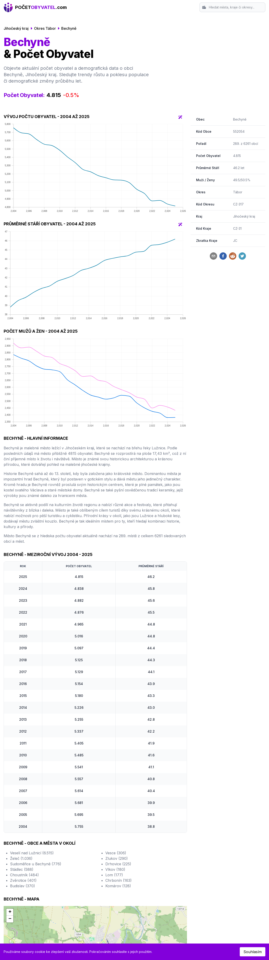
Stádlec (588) (21, 869)
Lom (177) (114, 875)
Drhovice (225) (118, 864)
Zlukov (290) (116, 858)
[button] (9, 912)
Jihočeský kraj (16, 28)
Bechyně (68, 28)
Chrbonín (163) (118, 880)
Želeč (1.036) (21, 858)
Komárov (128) (118, 886)
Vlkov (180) (115, 869)
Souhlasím (252, 951)
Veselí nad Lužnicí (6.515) (32, 853)
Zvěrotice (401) (23, 880)
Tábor (237, 192)
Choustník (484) (24, 875)
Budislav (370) (22, 886)
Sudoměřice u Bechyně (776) (35, 864)
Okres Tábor (45, 28)
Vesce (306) (115, 853)
